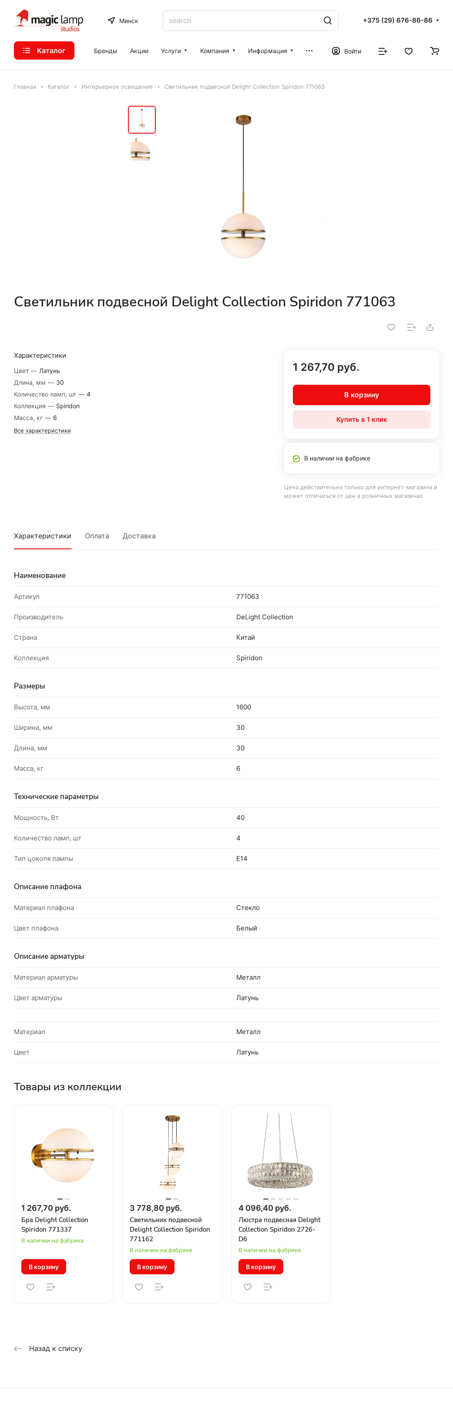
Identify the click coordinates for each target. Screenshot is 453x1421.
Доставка (139, 535)
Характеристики (42, 535)
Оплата (97, 535)
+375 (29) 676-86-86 (398, 20)
